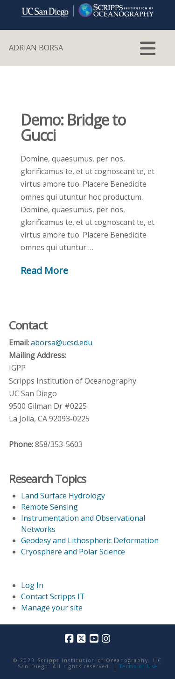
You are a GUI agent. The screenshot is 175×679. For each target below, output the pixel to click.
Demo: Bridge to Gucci (73, 128)
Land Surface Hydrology (63, 495)
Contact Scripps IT (53, 596)
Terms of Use (138, 666)
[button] (148, 48)
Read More (44, 270)
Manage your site (52, 607)
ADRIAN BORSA (36, 47)
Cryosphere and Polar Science (73, 551)
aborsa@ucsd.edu (61, 342)
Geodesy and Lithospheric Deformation (90, 540)
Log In (32, 585)
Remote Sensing (49, 507)
